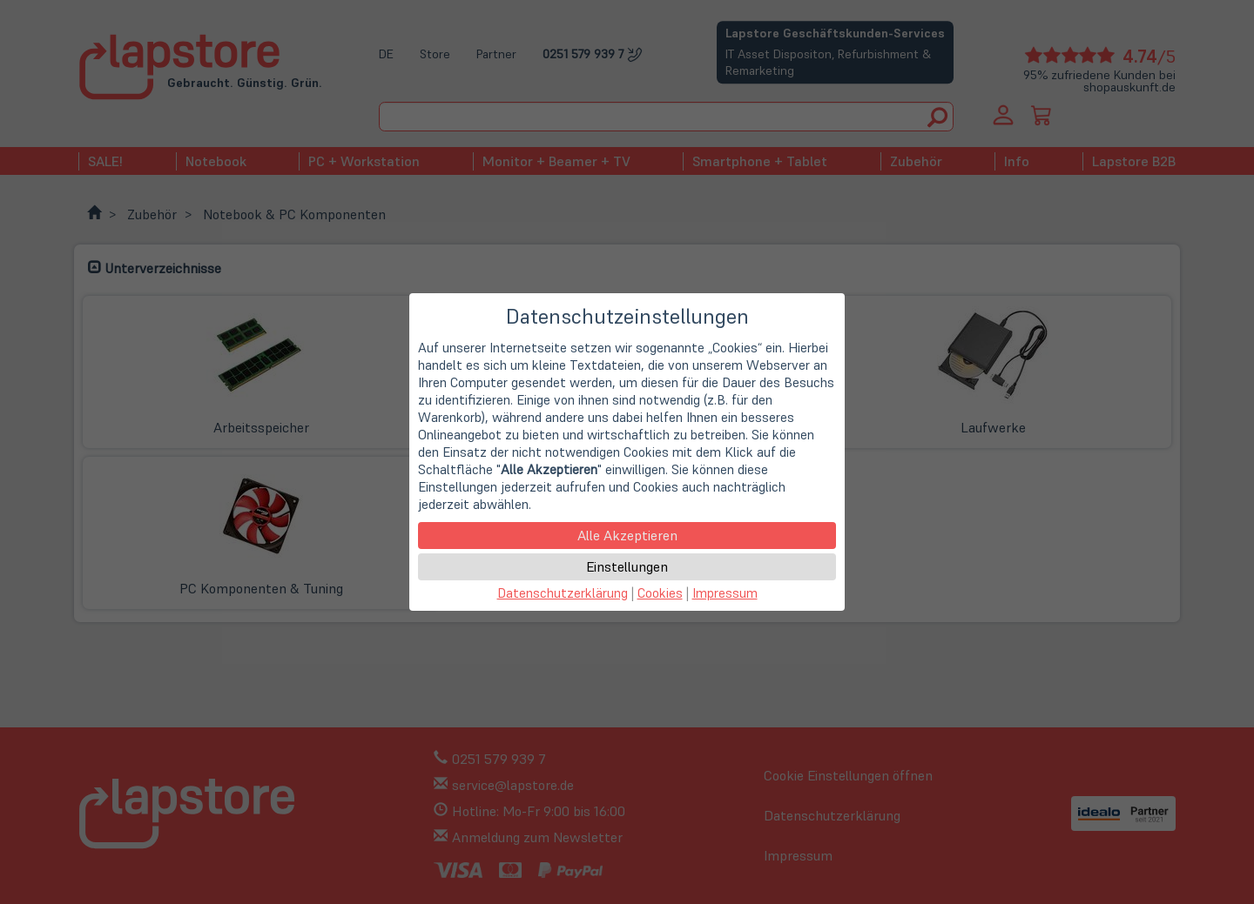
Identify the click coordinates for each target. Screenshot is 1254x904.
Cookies (660, 593)
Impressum (725, 593)
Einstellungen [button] (627, 566)
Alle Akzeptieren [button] (627, 535)
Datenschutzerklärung (562, 593)
